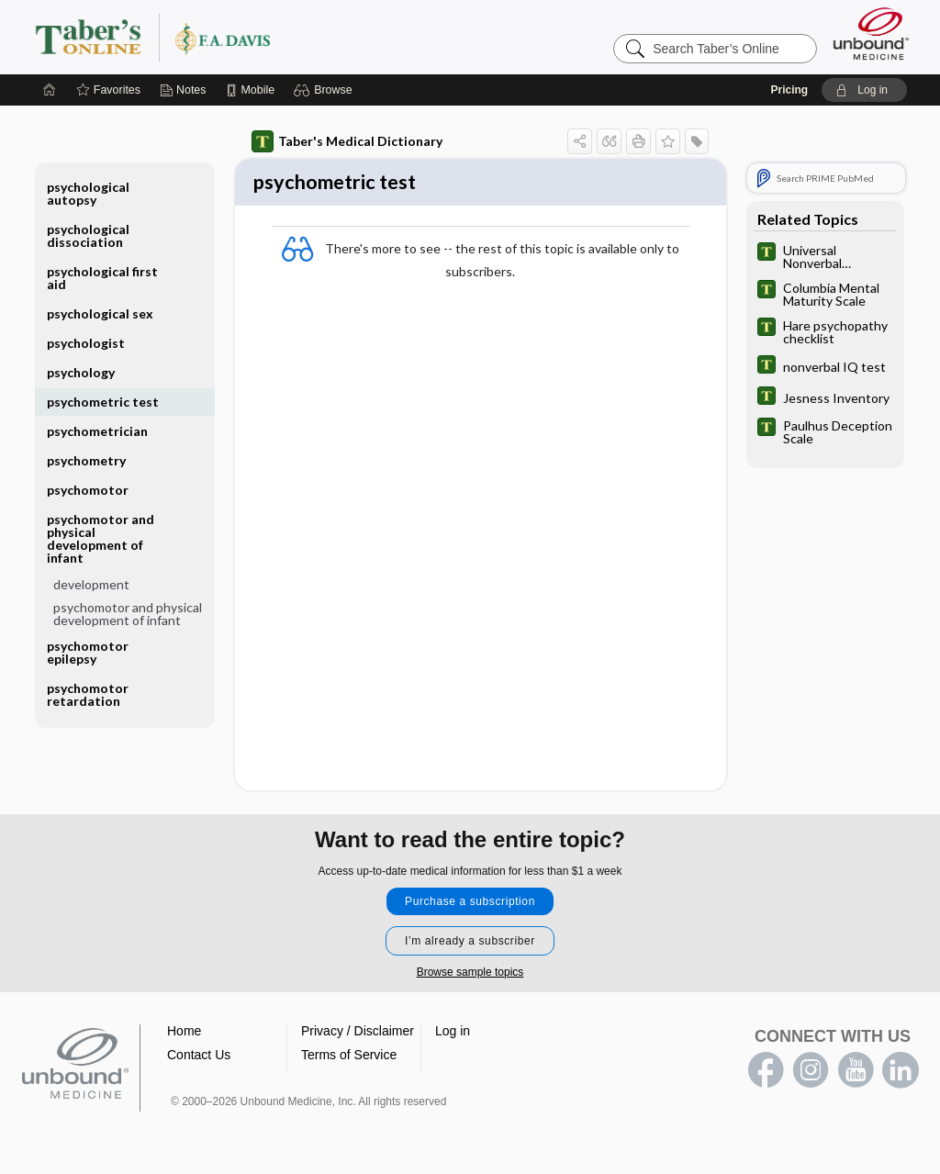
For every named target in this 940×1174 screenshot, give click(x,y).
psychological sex (100, 313)
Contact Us (198, 1057)
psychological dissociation (88, 235)
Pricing (789, 90)
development (91, 584)
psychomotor (88, 490)
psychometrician (97, 431)
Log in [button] (452, 1033)
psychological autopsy (88, 193)
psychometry (86, 460)
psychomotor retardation (88, 694)
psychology (81, 372)
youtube (855, 1073)
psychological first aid (102, 277)
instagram (810, 1073)
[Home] (49, 90)
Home (184, 1033)
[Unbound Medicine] (871, 33)
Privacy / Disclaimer (357, 1033)
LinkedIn (900, 1073)
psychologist (86, 343)
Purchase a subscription (470, 904)
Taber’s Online (262, 36)
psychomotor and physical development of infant (100, 538)
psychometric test (103, 401)
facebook (765, 1073)
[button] (325, 90)
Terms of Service (349, 1057)
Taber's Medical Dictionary (347, 141)
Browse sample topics (470, 974)
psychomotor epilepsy (88, 652)
